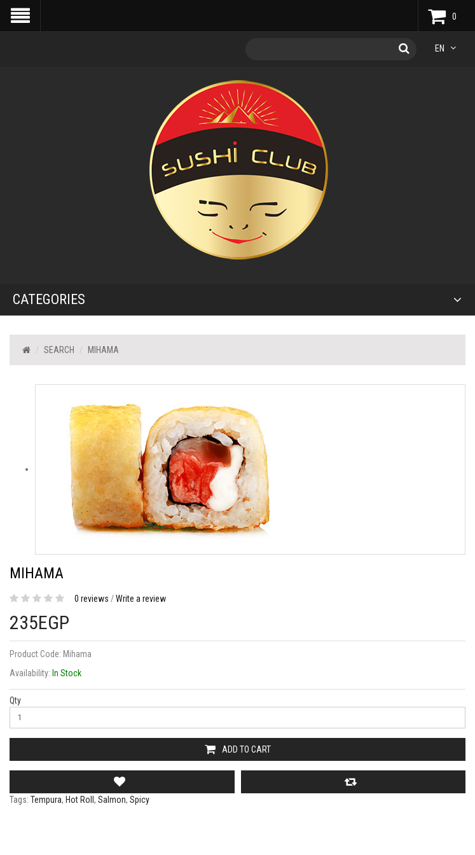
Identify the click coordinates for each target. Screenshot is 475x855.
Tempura (46, 800)
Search (59, 350)
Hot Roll (79, 800)
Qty (15, 700)
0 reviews (91, 599)
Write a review (141, 599)
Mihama (103, 350)
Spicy (139, 800)
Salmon (112, 800)
